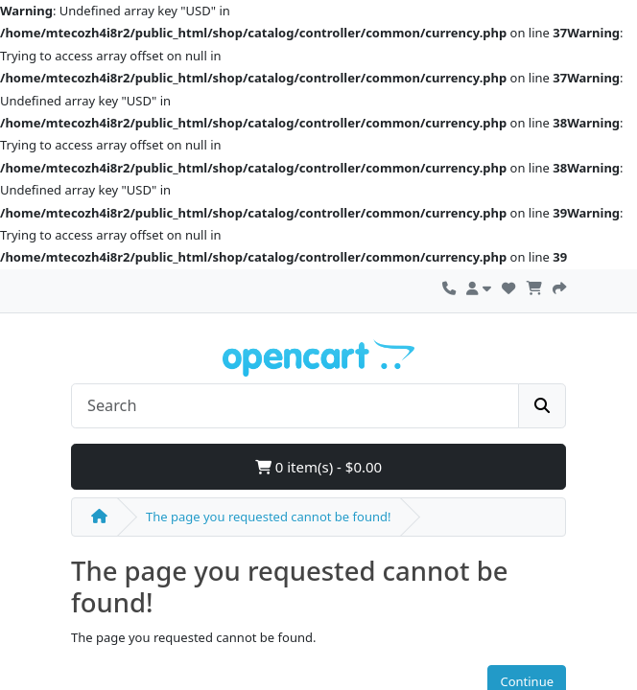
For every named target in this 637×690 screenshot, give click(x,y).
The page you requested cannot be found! (268, 516)
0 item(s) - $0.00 (318, 466)
